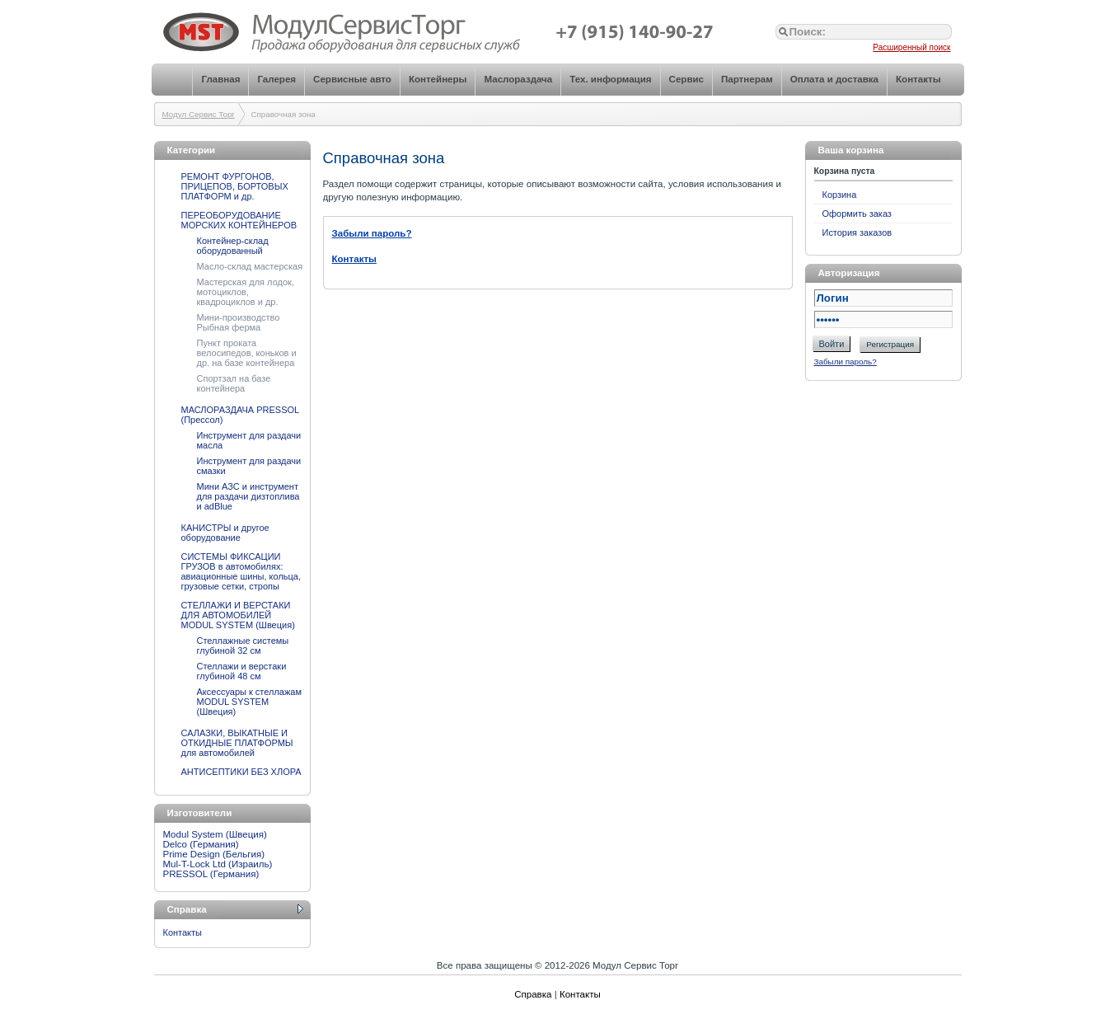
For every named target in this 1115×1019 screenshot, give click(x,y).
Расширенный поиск (911, 47)
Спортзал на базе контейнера (234, 383)
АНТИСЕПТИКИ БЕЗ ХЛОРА (241, 772)
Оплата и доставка (834, 79)
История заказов (857, 232)
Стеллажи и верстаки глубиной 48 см (242, 671)
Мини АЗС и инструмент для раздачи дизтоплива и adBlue (248, 496)
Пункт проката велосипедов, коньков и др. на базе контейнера (247, 353)
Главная (220, 79)
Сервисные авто (352, 79)
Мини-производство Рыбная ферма (238, 322)
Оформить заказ (857, 213)
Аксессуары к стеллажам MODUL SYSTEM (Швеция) (249, 701)
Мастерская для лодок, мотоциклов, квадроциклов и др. (245, 292)
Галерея (276, 79)
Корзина (839, 195)
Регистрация (890, 344)
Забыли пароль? (845, 361)
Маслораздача (518, 79)
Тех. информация (610, 79)
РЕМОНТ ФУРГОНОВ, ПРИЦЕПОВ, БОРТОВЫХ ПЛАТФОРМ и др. (234, 186)
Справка (532, 994)
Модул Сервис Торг (198, 114)
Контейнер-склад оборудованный (233, 246)
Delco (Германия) (201, 844)
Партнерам (747, 79)
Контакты (918, 79)
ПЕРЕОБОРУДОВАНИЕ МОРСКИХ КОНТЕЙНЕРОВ (239, 220)
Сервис (686, 79)
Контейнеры (438, 79)
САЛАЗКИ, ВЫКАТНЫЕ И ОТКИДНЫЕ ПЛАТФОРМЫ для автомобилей (237, 743)
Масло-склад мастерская (250, 266)
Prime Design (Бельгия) (214, 854)
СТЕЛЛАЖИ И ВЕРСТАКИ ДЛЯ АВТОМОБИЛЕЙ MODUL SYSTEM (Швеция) (238, 615)
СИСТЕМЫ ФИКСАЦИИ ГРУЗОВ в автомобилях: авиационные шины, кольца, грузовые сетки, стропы (241, 571)
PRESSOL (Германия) (211, 874)
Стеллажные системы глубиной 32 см (243, 645)
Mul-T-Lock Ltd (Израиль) (218, 864)
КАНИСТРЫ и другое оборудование (225, 532)
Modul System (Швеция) (215, 834)
